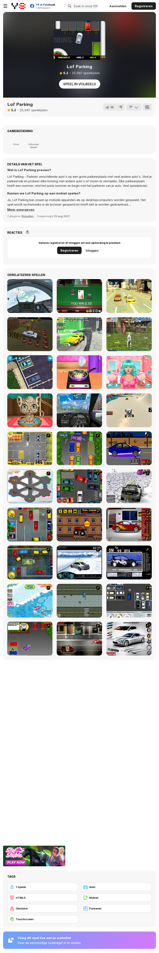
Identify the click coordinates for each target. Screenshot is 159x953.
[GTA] (79, 601)
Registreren (144, 6)
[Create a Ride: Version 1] (129, 448)
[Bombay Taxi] (30, 524)
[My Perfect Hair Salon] (129, 372)
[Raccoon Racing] (30, 601)
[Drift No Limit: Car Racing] (79, 410)
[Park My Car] (30, 448)
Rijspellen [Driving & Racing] (28, 216)
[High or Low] (79, 296)
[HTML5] (42, 898)
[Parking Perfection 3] (30, 639)
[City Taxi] (129, 296)
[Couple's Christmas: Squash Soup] (79, 372)
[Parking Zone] (30, 486)
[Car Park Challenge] (129, 601)
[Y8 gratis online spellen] (18, 6)
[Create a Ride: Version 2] (129, 524)
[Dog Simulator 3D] (129, 334)
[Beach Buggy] (129, 410)
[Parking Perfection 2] (79, 448)
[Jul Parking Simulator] (30, 372)
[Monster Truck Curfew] (79, 524)
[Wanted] (79, 639)
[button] (20, 209)
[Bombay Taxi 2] (30, 562)
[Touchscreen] (42, 919)
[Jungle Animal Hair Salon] (30, 410)
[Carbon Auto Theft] (79, 486)
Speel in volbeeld (79, 84)
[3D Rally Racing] (129, 486)
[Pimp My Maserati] (129, 639)
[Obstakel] (42, 908)
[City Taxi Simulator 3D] (79, 334)
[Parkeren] (116, 908)
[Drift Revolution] (79, 562)
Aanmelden (117, 6)
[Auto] (116, 887)
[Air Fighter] (30, 296)
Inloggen (92, 250)
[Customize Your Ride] (129, 562)
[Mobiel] (116, 898)
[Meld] (133, 107)
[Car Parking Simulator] (30, 334)
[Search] (69, 6)
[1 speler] (42, 887)
